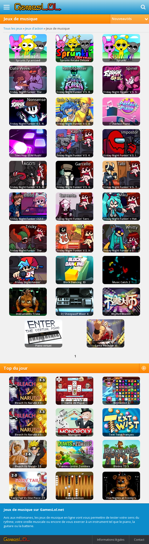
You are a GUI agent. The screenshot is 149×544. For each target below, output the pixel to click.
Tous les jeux (13, 28)
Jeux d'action (34, 28)
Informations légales (110, 540)
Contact (139, 540)
